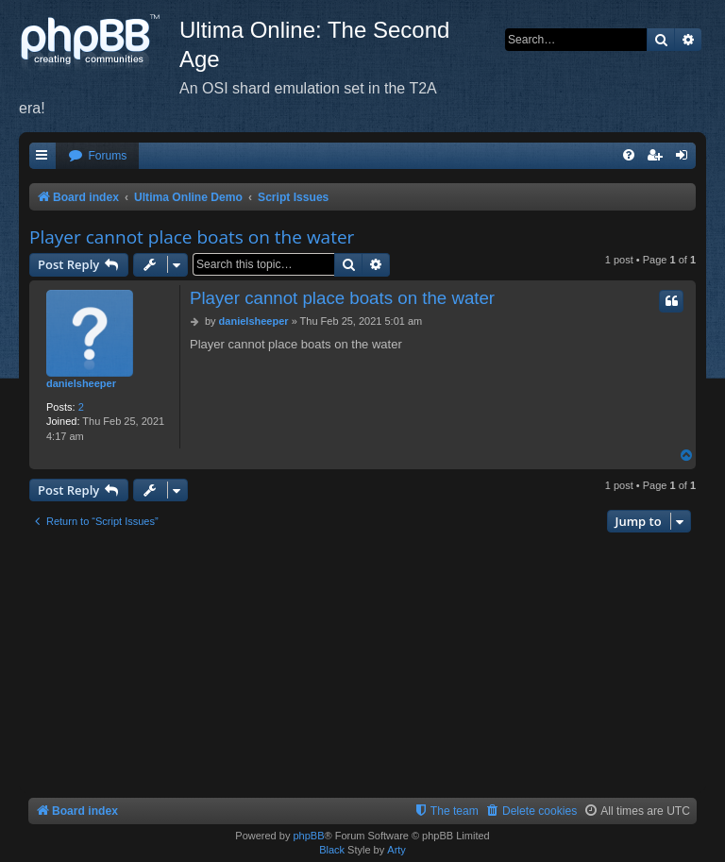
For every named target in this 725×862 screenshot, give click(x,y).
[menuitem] (97, 156)
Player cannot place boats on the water (191, 237)
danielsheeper (81, 383)
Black (332, 849)
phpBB (308, 835)
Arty (396, 849)
